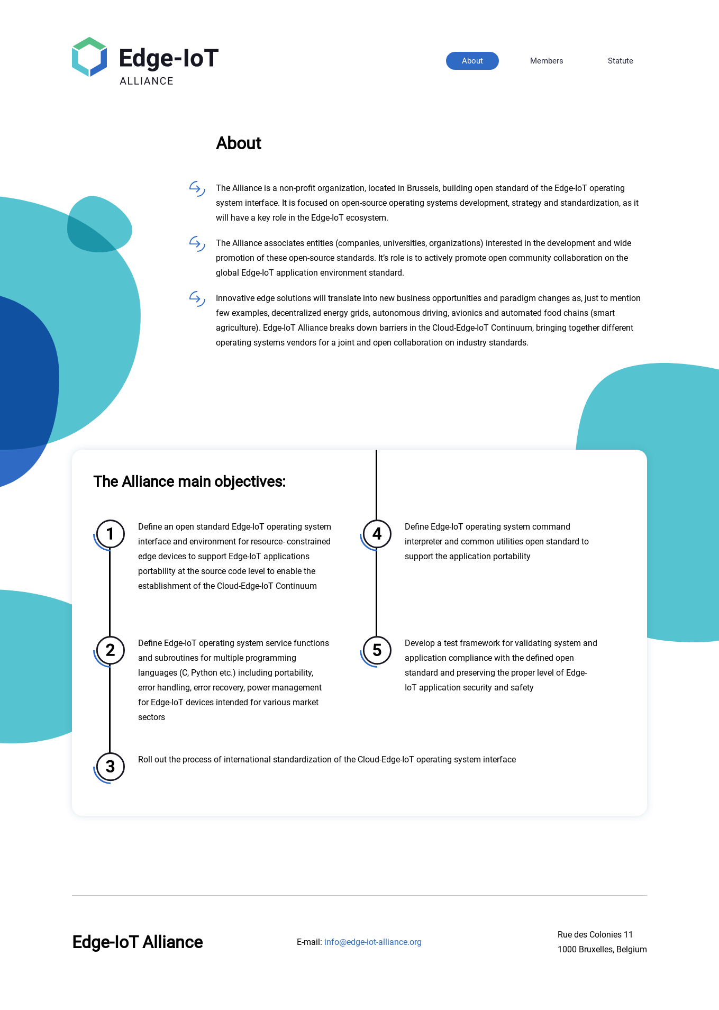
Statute (620, 61)
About (472, 61)
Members (546, 61)
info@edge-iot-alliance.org (373, 942)
